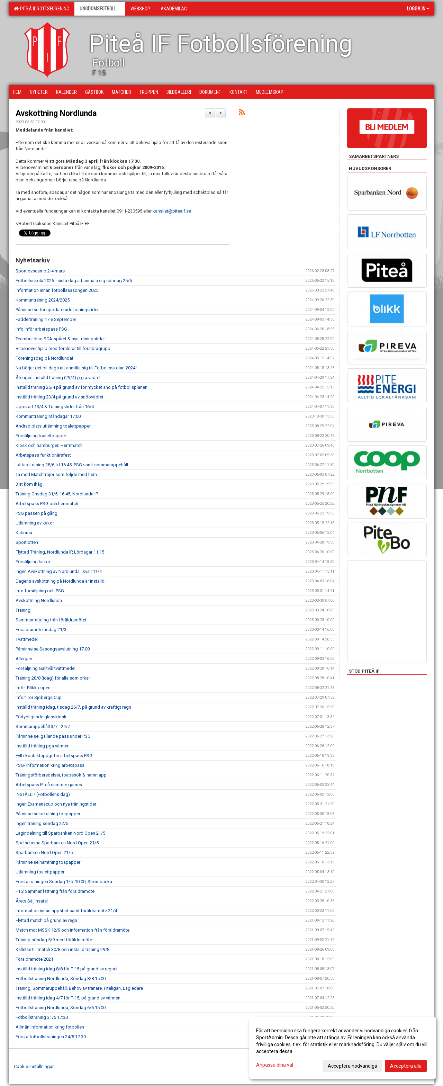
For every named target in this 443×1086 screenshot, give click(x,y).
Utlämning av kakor (35, 523)
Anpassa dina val (274, 1065)
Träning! (23, 610)
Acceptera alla (406, 1066)
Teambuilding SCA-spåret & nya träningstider (60, 338)
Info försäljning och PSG (40, 590)
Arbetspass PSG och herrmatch (47, 503)
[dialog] (342, 1048)
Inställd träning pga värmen (43, 745)
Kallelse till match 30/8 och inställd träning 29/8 (62, 949)
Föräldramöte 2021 (34, 959)
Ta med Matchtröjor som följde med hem (56, 474)
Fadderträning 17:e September (46, 319)
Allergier (24, 658)
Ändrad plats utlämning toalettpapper (53, 426)
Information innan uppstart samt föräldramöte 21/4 (66, 910)
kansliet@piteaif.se (172, 211)
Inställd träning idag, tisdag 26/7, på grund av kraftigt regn (73, 707)
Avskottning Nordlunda (56, 113)
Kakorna (24, 532)
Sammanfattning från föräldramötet (51, 619)
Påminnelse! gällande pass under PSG (53, 736)
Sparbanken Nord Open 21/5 (44, 852)
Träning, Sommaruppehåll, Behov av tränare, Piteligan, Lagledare (79, 988)
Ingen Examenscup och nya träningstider (56, 804)
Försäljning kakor (33, 561)
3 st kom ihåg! (30, 484)
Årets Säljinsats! (32, 901)
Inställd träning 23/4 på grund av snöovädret (59, 397)
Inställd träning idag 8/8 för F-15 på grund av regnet (67, 968)
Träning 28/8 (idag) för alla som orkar (53, 678)
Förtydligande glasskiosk (41, 716)
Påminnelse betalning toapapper (48, 813)
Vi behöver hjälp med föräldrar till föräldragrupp (63, 348)
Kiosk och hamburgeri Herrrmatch (49, 445)
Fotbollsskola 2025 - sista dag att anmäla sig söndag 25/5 (74, 280)
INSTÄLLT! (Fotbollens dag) (43, 794)
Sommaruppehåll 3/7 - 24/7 (43, 726)
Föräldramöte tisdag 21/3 (41, 629)
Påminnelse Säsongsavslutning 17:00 (53, 649)
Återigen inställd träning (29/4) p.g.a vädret (58, 377)
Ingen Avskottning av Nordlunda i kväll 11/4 (59, 571)
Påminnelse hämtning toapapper (48, 862)
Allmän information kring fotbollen (50, 1027)
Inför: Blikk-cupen (33, 687)
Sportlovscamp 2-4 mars (40, 270)
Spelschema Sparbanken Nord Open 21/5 (57, 842)
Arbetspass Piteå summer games (49, 784)
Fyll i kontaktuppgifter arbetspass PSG (54, 755)
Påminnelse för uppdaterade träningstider (57, 309)
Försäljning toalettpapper (41, 435)
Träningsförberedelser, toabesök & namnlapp (61, 775)
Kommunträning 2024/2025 (43, 300)
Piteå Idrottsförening (41, 8)
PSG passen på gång (36, 513)
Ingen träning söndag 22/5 (42, 823)
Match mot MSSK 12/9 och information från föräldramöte (72, 930)
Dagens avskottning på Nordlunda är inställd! (61, 581)
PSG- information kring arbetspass (50, 765)
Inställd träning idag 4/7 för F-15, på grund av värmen (68, 997)
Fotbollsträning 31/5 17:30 (42, 1017)
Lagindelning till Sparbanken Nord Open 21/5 (60, 833)
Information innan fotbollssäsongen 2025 (57, 290)
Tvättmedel (27, 639)
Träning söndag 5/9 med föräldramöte (54, 939)
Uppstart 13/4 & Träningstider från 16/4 (55, 406)
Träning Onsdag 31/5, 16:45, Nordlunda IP (57, 493)
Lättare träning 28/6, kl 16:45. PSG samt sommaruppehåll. (72, 464)
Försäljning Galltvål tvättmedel (45, 668)
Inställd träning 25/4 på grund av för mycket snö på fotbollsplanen (81, 387)
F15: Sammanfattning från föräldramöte (55, 891)
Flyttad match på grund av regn (46, 920)
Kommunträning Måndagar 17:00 (48, 416)
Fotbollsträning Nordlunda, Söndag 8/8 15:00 (61, 978)
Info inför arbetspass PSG (41, 329)
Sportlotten (27, 542)
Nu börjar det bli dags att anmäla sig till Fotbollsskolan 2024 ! (76, 367)
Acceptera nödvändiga (352, 1066)
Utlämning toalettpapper (40, 871)
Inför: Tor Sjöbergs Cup (39, 697)
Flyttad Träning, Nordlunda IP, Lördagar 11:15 (60, 552)
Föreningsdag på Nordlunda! (44, 358)
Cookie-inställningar (34, 1066)
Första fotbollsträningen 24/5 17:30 (51, 1036)
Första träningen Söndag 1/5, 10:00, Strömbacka (64, 881)
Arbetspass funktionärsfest (43, 455)
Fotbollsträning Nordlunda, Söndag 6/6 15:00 (61, 1007)
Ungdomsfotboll (100, 8)
